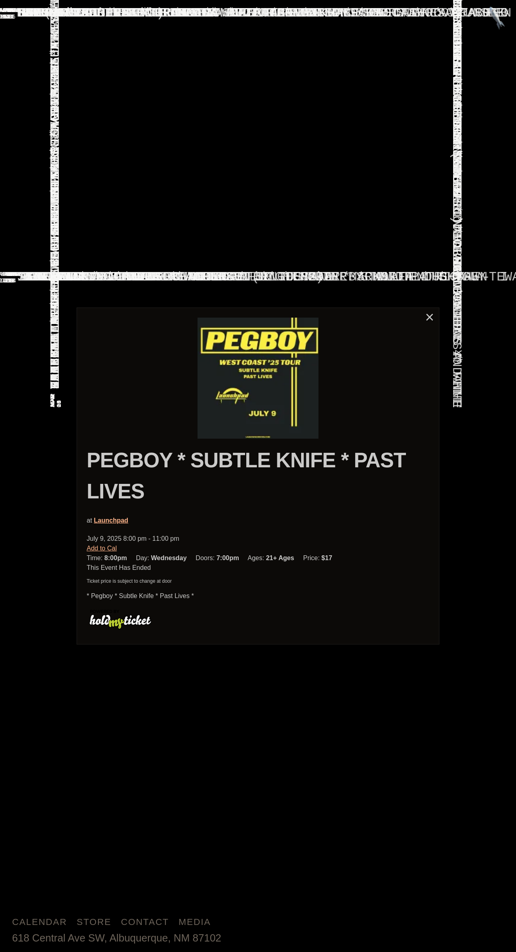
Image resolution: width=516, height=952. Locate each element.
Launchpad (111, 520)
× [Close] (429, 317)
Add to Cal (102, 548)
